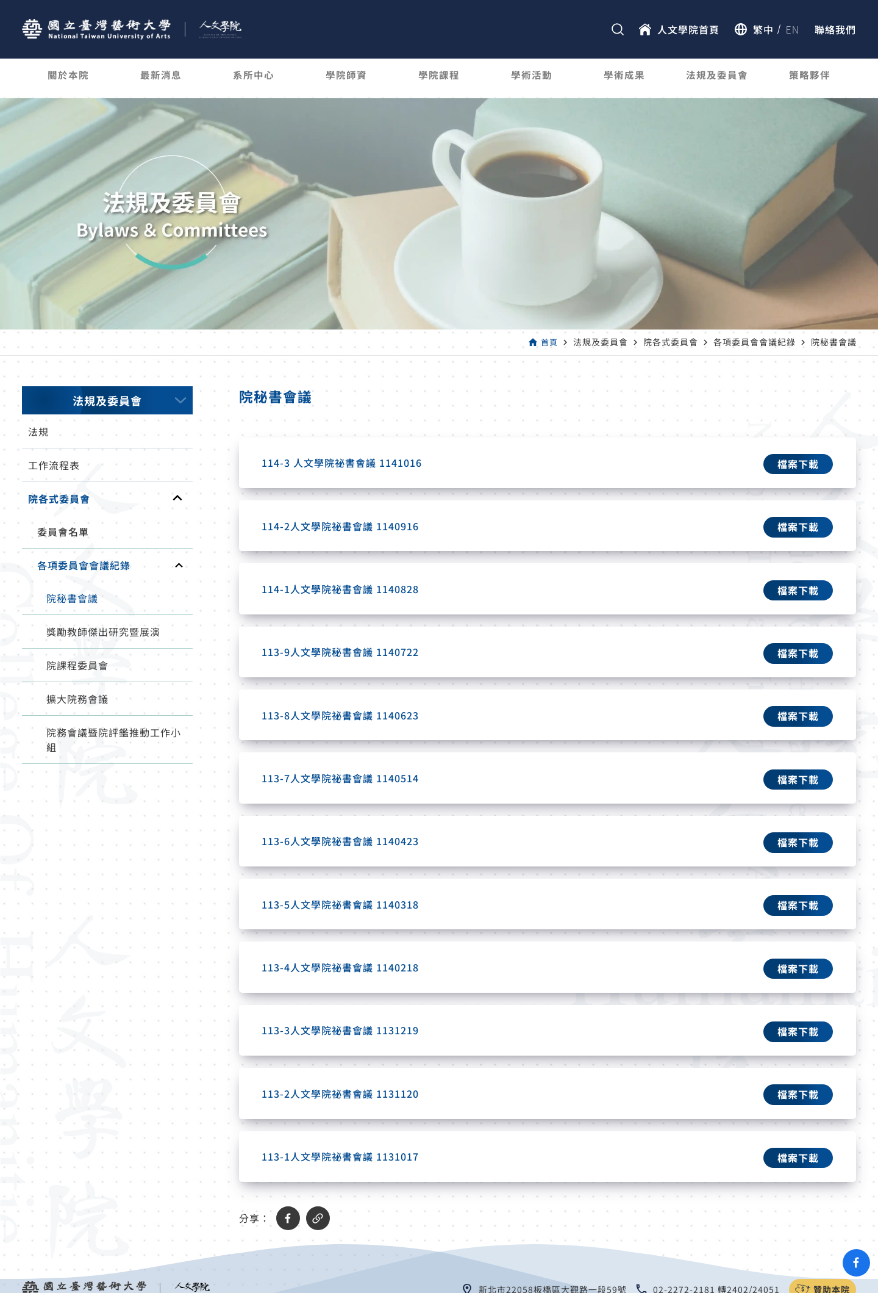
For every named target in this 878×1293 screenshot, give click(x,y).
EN (792, 29)
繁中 (763, 29)
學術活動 (531, 78)
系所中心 (253, 78)
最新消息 (160, 78)
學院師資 (346, 78)
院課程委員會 (77, 665)
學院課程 (439, 78)
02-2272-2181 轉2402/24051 (716, 1245)
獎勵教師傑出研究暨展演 (103, 631)
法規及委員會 (717, 78)
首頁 (549, 342)
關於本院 (68, 78)
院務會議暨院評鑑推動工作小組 (113, 739)
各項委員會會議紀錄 (83, 565)
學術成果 (624, 78)
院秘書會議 (72, 598)
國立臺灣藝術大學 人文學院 (456, 1283)
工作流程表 (54, 465)
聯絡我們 (835, 29)
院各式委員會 (59, 498)
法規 (38, 431)
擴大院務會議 (77, 698)
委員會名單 (63, 531)
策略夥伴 (809, 78)
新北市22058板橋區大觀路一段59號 (553, 1245)
